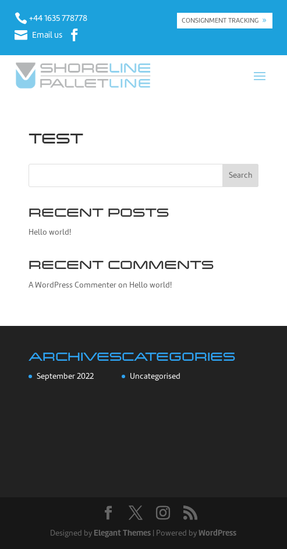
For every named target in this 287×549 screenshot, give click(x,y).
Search (240, 175)
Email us (47, 35)
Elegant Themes (122, 533)
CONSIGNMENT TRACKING (220, 20)
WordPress (217, 533)
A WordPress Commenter (72, 285)
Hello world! (50, 232)
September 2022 (65, 376)
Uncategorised (155, 376)
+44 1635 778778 (58, 18)
